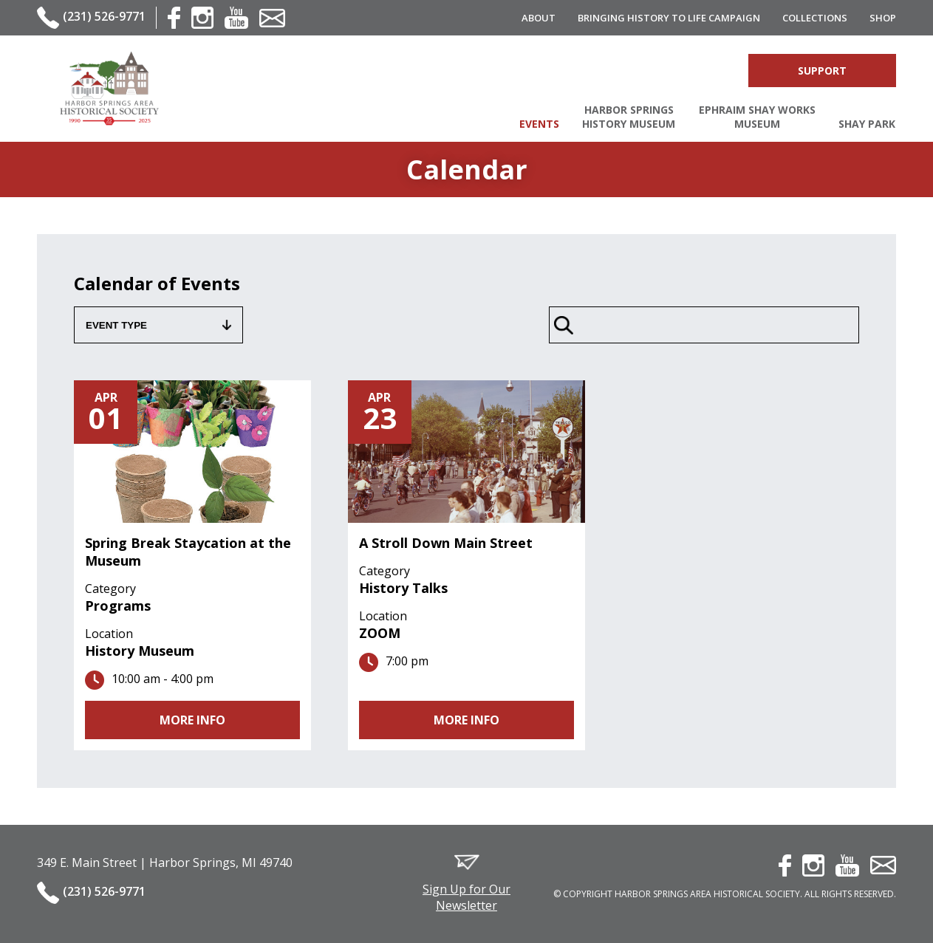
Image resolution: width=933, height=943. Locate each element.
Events (539, 124)
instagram (202, 18)
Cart (714, 71)
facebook (174, 18)
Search (658, 71)
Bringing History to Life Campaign (669, 17)
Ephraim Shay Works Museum (757, 117)
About (539, 17)
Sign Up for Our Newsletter (466, 897)
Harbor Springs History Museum (628, 117)
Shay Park (866, 124)
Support (822, 71)
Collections (814, 17)
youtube (236, 18)
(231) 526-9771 (104, 16)
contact (272, 18)
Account (686, 71)
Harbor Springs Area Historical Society (109, 88)
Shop (882, 17)
